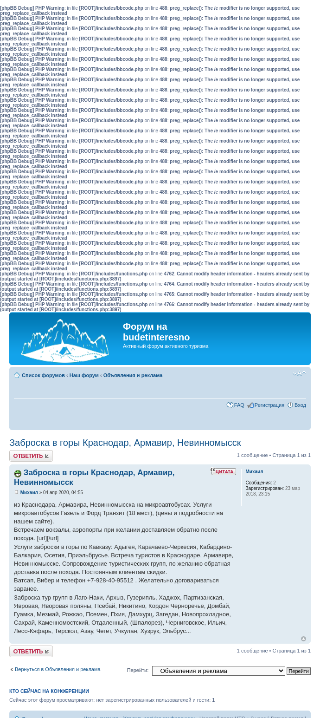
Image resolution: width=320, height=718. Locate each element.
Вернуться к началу (303, 638)
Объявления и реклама (133, 375)
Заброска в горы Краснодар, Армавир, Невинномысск (125, 442)
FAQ (239, 405)
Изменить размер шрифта (299, 373)
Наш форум (84, 375)
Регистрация (269, 405)
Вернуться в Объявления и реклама (58, 669)
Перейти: (138, 670)
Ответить (31, 456)
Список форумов (43, 375)
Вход (300, 405)
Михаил (29, 492)
